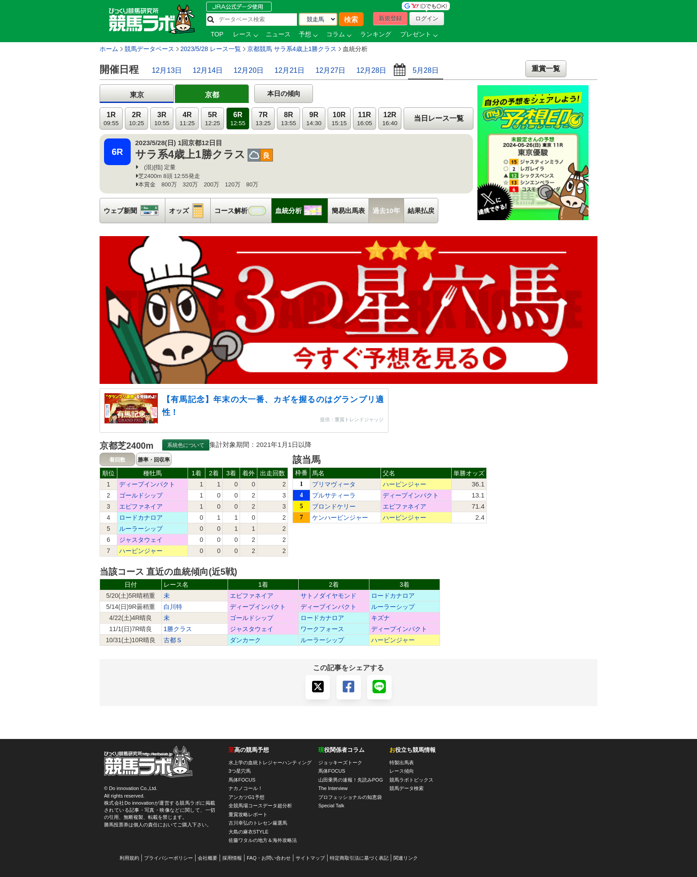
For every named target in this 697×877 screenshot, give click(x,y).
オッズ (189, 210)
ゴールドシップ (141, 495)
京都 (212, 95)
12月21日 (290, 70)
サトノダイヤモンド (328, 595)
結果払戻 (421, 210)
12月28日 (372, 70)
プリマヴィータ (334, 484)
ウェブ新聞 (134, 210)
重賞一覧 (546, 68)
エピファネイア (141, 506)
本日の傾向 (283, 93)
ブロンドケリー (334, 506)
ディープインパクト (147, 484)
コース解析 (242, 210)
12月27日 (331, 70)
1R (111, 118)
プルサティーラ (334, 495)
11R (364, 118)
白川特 (173, 606)
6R (237, 118)
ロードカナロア (141, 517)
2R (136, 118)
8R (288, 118)
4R (187, 118)
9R (313, 118)
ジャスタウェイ (141, 539)
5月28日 (426, 70)
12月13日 (167, 70)
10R (339, 118)
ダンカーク (245, 640)
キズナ (380, 617)
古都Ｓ (173, 640)
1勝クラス (178, 628)
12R (389, 118)
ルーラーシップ (141, 528)
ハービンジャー (141, 550)
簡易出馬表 (348, 210)
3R (161, 118)
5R (212, 118)
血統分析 (301, 210)
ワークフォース (322, 628)
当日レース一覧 (439, 118)
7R (263, 118)
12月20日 (249, 70)
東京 (137, 95)
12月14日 (208, 70)
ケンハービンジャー (340, 517)
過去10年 (386, 210)
